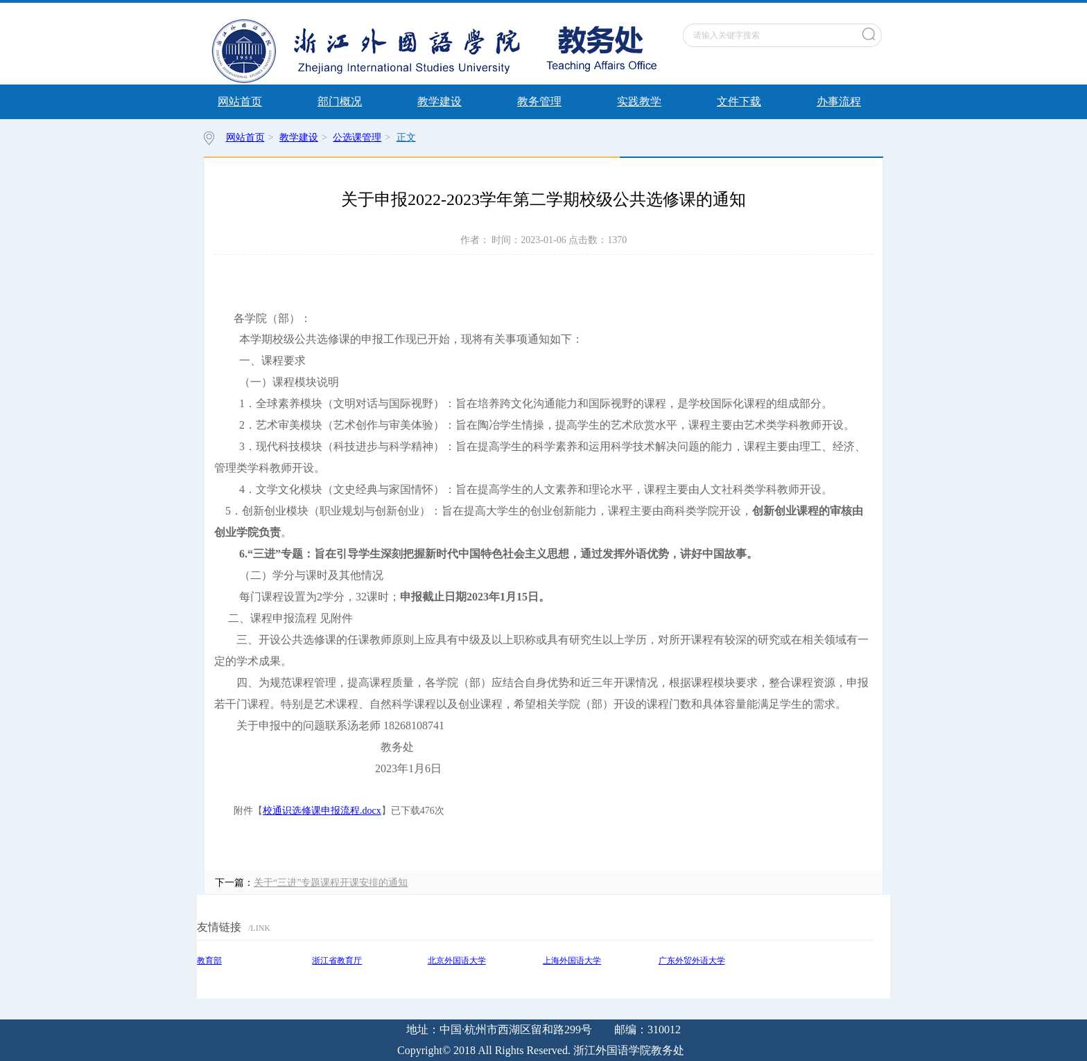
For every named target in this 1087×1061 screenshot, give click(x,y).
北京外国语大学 (457, 960)
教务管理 (539, 101)
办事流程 (839, 101)
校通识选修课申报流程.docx (322, 810)
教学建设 (439, 101)
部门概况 (340, 101)
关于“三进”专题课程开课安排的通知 (331, 882)
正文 (406, 137)
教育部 (209, 960)
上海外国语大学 (572, 960)
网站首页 (240, 101)
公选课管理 (357, 137)
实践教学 (639, 101)
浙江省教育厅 (337, 960)
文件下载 (739, 101)
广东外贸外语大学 (692, 960)
